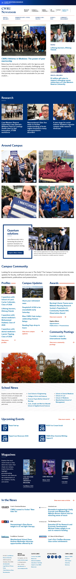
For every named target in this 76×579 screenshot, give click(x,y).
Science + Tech (53, 18)
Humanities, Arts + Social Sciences (22, 18)
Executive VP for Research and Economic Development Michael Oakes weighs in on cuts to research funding (60, 527)
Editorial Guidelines (36, 560)
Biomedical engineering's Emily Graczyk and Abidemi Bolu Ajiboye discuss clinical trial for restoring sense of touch (60, 512)
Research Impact (26, 10)
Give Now (67, 558)
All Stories (52, 10)
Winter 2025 (46, 480)
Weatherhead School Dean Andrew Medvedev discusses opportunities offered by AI (21, 541)
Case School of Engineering (37, 394)
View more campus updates (32, 332)
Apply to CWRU (69, 556)
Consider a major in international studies (58, 337)
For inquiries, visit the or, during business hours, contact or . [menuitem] (23, 563)
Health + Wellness (6, 18)
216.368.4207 (21, 566)
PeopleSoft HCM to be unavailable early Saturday (31, 309)
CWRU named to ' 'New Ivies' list (22, 510)
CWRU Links (69, 554)
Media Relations (45, 10)
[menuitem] (7, 18)
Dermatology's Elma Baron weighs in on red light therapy (22, 525)
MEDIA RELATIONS (21, 554)
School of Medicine (62, 398)
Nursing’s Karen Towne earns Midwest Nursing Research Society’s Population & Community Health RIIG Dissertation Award (61, 308)
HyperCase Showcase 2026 (18, 436)
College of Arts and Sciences (37, 396)
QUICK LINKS (35, 554)
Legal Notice (6, 566)
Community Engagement (64, 18)
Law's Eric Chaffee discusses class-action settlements (59, 540)
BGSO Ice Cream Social (54, 426)
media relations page (23, 560)
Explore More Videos (15, 253)
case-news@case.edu (22, 568)
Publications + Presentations (59, 325)
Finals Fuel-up (14, 426)
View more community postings (62, 343)
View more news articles (62, 500)
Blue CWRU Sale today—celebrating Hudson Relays (32, 318)
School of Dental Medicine (64, 394)
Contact (58, 10)
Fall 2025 (64, 482)
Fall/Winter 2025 (28, 486)
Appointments (54, 323)
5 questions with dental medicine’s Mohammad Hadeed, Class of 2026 (8, 320)
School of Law (60, 396)
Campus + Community (35, 10)
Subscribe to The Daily (36, 562)
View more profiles (8, 341)
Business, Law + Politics (40, 18)
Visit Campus (68, 560)
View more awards (58, 317)
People (53, 44)
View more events (66, 419)
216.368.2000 (6, 564)
